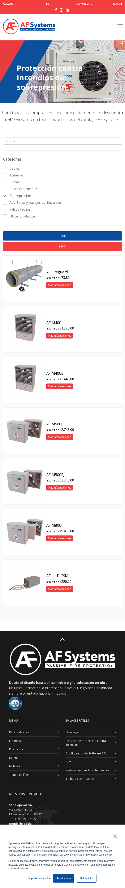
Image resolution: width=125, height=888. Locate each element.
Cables (11, 168)
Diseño (14, 758)
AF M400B (55, 373)
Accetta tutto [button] (64, 878)
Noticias (14, 766)
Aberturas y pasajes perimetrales (32, 202)
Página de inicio (19, 732)
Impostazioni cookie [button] (40, 878)
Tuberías (13, 175)
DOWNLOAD (84, 3)
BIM (68, 762)
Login (117, 3)
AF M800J (54, 525)
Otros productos (19, 216)
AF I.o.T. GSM (57, 575)
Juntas (11, 182)
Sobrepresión (17, 195)
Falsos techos (17, 209)
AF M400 (53, 322)
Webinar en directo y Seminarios (87, 770)
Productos (16, 749)
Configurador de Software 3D (86, 753)
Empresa (15, 741)
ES (47, 3)
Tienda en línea (19, 775)
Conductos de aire (20, 189)
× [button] (115, 836)
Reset (62, 246)
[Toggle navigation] (120, 22)
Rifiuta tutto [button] (86, 878)
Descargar (73, 732)
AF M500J (54, 423)
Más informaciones (59, 285)
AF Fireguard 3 (58, 271)
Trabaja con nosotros (80, 779)
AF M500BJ (55, 474)
